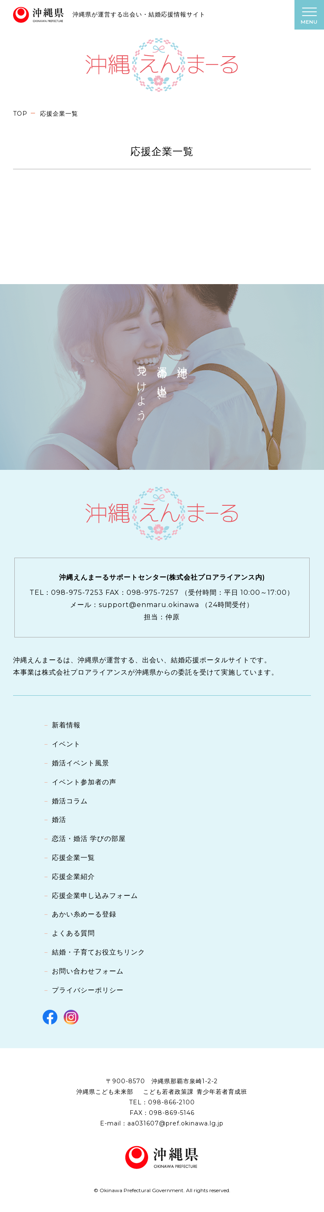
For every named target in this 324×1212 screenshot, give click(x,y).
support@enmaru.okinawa (149, 605)
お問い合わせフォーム (88, 971)
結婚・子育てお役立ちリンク (98, 952)
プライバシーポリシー (88, 990)
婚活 (59, 820)
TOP (20, 113)
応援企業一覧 (73, 858)
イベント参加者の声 (84, 782)
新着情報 (66, 725)
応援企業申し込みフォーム (95, 896)
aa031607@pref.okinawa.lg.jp (175, 1123)
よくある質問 (73, 933)
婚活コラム (70, 801)
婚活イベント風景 (80, 763)
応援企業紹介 (73, 877)
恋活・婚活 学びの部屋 (89, 839)
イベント (66, 744)
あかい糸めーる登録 (84, 914)
